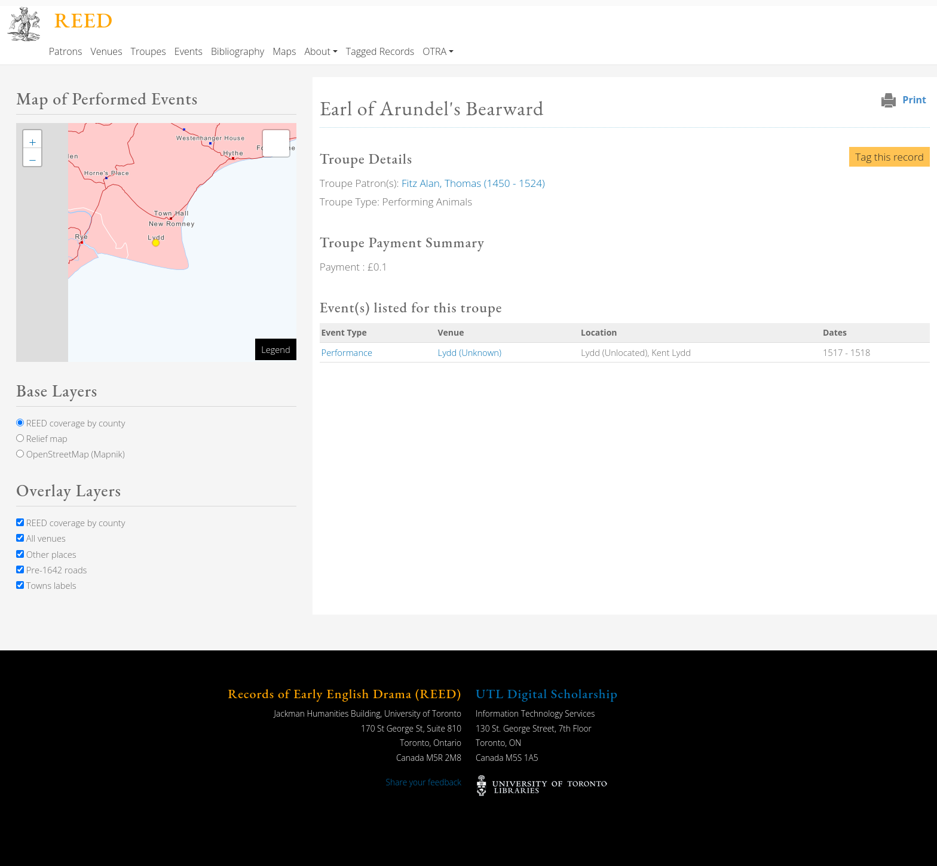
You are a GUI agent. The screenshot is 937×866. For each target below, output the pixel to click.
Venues (106, 51)
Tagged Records (380, 51)
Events (188, 51)
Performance (347, 352)
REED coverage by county (70, 423)
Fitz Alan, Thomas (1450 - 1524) (473, 183)
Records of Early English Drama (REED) (344, 693)
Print (914, 99)
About (317, 51)
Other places (46, 554)
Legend (275, 349)
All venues (41, 538)
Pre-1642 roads (51, 570)
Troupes (148, 51)
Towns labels (46, 585)
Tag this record (889, 157)
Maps (284, 51)
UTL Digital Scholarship (547, 693)
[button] (32, 139)
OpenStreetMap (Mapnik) (70, 454)
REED (83, 20)
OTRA (434, 51)
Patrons (65, 51)
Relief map (42, 438)
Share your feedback (423, 782)
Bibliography (237, 51)
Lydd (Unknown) (469, 352)
